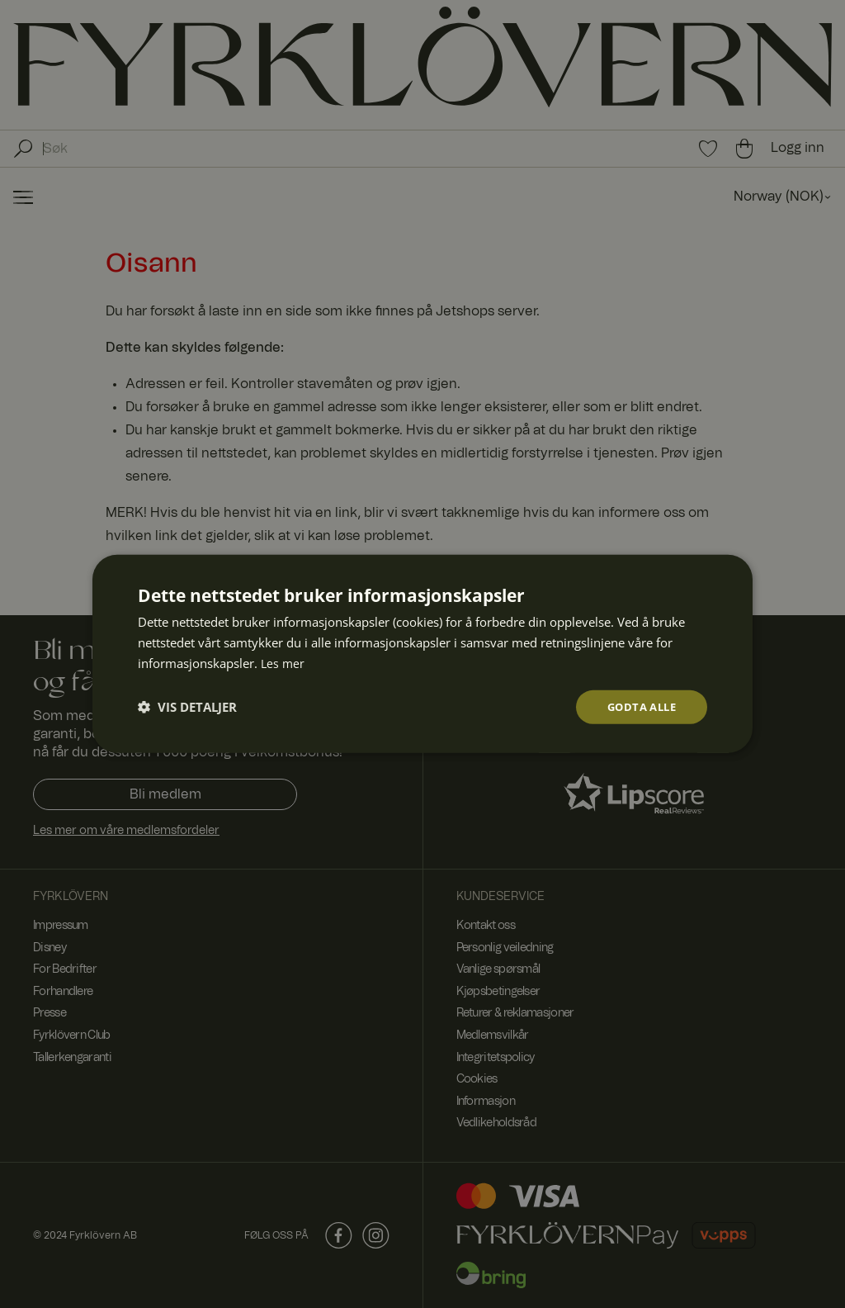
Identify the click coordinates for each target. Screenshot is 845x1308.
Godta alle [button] (638, 706)
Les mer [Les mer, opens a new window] (283, 661)
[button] (187, 706)
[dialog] (422, 654)
